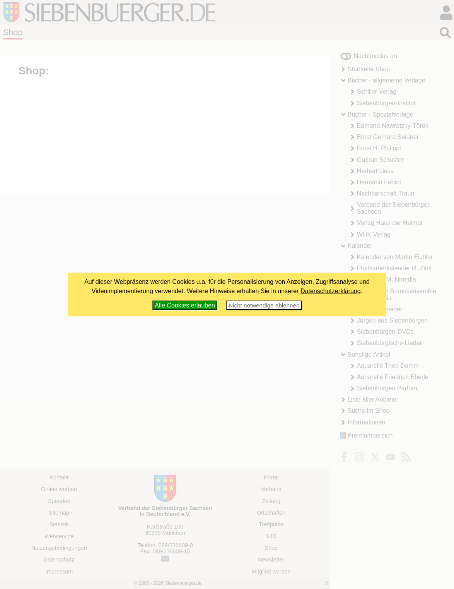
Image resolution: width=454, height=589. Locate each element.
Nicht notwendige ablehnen (264, 305)
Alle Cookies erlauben (185, 305)
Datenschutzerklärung (330, 291)
